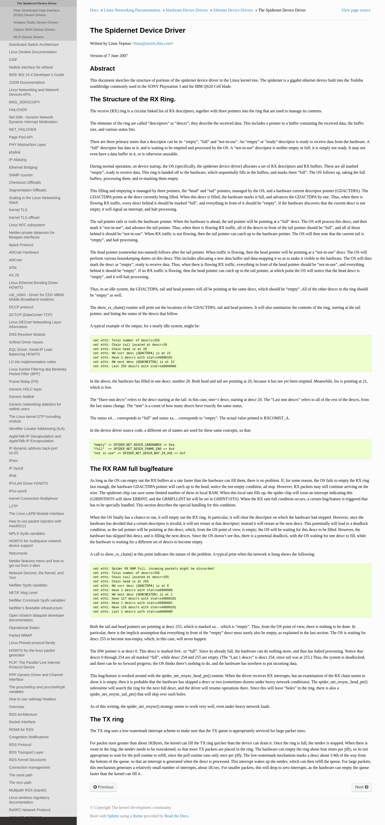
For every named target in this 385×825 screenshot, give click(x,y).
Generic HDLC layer (25, 389)
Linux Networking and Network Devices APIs (34, 92)
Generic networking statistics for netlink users (35, 406)
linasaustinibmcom (152, 43)
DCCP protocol (21, 307)
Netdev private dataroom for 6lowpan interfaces (31, 235)
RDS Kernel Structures (27, 760)
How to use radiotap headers (32, 699)
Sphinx (113, 816)
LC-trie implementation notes (32, 362)
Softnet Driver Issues (26, 342)
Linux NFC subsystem (27, 225)
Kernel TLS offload (24, 217)
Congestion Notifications (29, 737)
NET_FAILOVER (22, 129)
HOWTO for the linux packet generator (32, 652)
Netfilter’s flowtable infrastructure (35, 608)
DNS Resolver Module (27, 334)
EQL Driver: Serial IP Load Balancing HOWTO (30, 352)
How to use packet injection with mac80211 (35, 523)
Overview (16, 707)
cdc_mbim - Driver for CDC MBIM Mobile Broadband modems (36, 297)
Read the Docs (176, 816)
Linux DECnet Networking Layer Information (35, 324)
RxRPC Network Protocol (29, 810)
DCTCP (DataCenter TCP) (30, 315)
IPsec (13, 461)
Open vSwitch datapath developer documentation (36, 617)
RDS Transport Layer (26, 752)
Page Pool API (21, 137)
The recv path (20, 782)
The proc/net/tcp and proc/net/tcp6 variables (37, 689)
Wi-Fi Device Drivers (28, 37)
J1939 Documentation (27, 82)
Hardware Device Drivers (187, 10)
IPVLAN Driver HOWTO (28, 483)
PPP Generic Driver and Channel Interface (36, 677)
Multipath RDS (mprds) (27, 790)
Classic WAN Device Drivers (34, 29)
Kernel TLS (18, 210)
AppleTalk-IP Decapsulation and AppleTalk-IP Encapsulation (35, 438)
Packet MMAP (20, 635)
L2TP (13, 506)
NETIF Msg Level (23, 593)
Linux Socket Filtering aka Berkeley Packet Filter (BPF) (38, 371)
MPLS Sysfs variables (27, 533)
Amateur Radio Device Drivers (35, 22)
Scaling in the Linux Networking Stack (34, 200)
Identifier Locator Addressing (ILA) (37, 429)
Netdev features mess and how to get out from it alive (36, 563)
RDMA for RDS (21, 730)
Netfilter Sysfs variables (28, 585)
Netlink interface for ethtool (31, 67)
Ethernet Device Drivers (233, 10)
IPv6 (12, 476)
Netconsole (18, 553)
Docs (94, 10)
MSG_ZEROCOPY (24, 102)
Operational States (24, 628)
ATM (12, 268)
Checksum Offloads (25, 182)
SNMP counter (21, 175)
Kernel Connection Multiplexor (33, 498)
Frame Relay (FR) (23, 381)
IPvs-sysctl (18, 491)
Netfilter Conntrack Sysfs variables (37, 600)
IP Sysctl (16, 468)
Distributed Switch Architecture (34, 44)
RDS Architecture (23, 714)
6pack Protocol (21, 245)
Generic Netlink (21, 397)
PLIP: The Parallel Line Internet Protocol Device (34, 664)
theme (138, 816)
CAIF (13, 60)
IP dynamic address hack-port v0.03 (33, 450)
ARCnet (15, 260)
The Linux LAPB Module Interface (36, 514)
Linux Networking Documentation (132, 10)
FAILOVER (18, 110)
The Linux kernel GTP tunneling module (35, 419)
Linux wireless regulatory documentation (29, 800)
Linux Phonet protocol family (32, 643)
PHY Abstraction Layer (27, 145)
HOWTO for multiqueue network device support (35, 543)
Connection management (29, 767)
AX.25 (14, 275)
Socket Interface (22, 722)
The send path (20, 775)
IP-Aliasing (18, 160)
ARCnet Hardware (24, 252)
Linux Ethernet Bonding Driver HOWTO (33, 285)
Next (361, 787)
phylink (14, 152)
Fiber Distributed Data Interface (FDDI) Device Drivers (36, 12)
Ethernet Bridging (23, 167)
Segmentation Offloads (27, 190)
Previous (103, 787)
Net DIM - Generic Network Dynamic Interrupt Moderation (33, 119)
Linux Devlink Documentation (33, 52)
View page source (356, 10)
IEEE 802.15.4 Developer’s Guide (36, 75)
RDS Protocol (20, 745)
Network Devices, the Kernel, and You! (36, 575)
